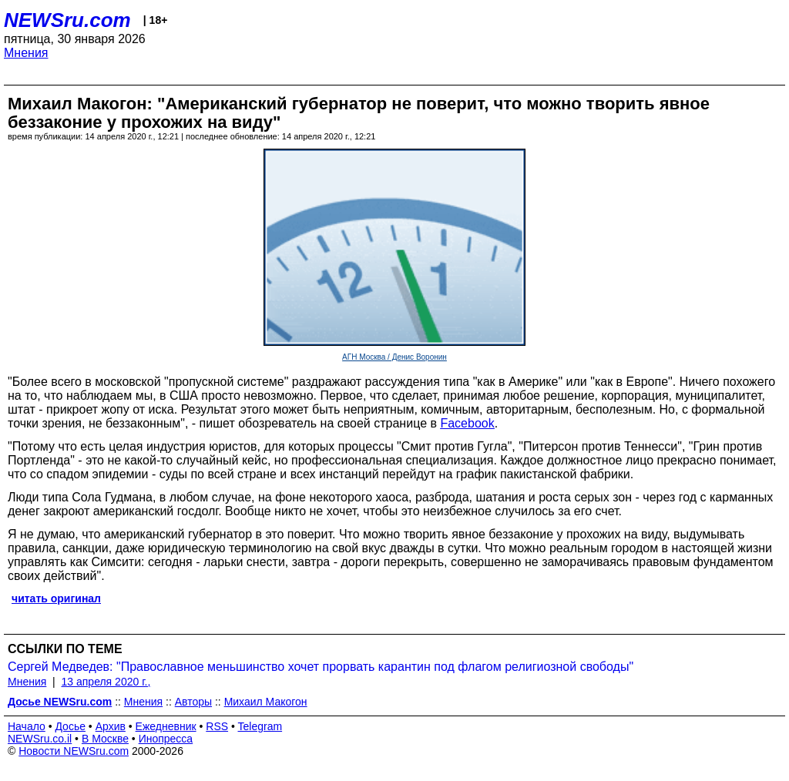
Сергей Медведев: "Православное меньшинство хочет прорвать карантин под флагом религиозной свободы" (320, 666)
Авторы (193, 702)
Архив (111, 726)
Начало (26, 726)
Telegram (260, 726)
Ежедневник (166, 726)
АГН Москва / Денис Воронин (394, 357)
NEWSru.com (67, 20)
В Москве (105, 738)
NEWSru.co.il (40, 738)
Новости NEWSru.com (73, 751)
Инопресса (166, 738)
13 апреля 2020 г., (106, 681)
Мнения (26, 52)
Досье (70, 726)
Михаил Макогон (265, 702)
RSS (217, 726)
